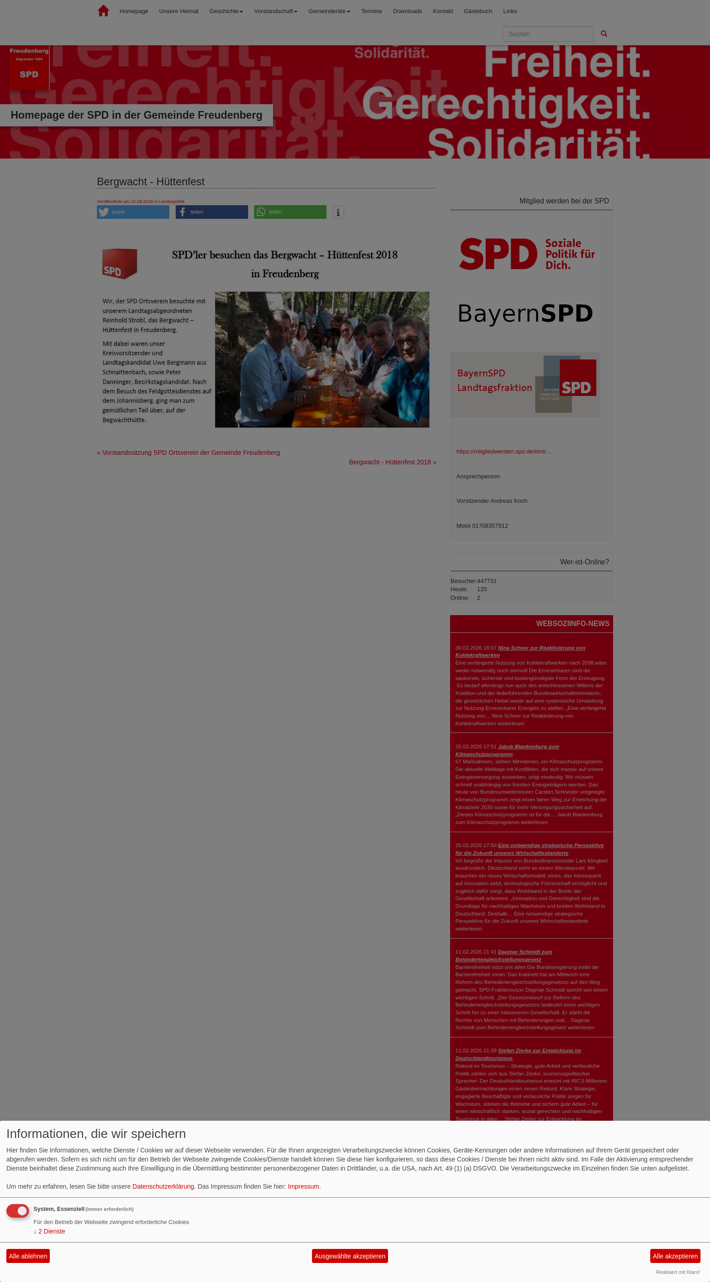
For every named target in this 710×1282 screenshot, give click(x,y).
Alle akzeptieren (675, 1256)
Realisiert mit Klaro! (678, 1272)
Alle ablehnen (28, 1256)
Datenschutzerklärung (163, 1186)
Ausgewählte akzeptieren (350, 1256)
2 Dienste (49, 1231)
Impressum (303, 1186)
